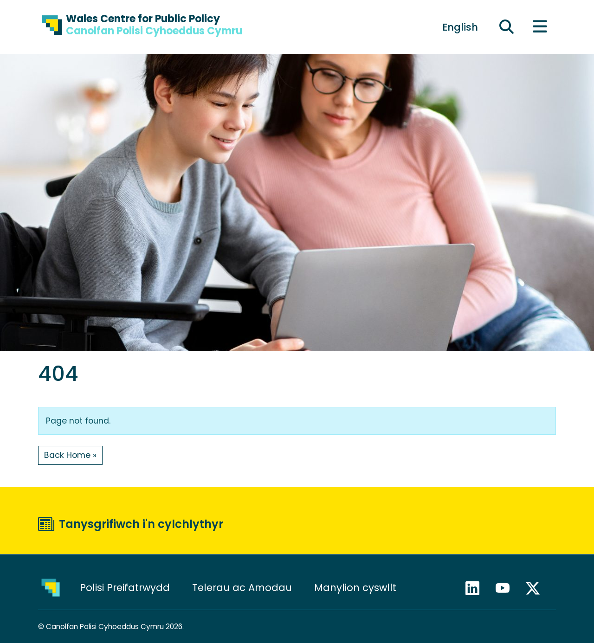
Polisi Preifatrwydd (125, 587)
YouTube (507, 588)
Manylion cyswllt (356, 587)
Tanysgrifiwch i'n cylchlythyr (141, 524)
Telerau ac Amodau (242, 587)
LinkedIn (476, 588)
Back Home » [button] (70, 455)
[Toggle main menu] (539, 27)
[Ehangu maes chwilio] (507, 27)
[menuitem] (460, 27)
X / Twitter (537, 588)
